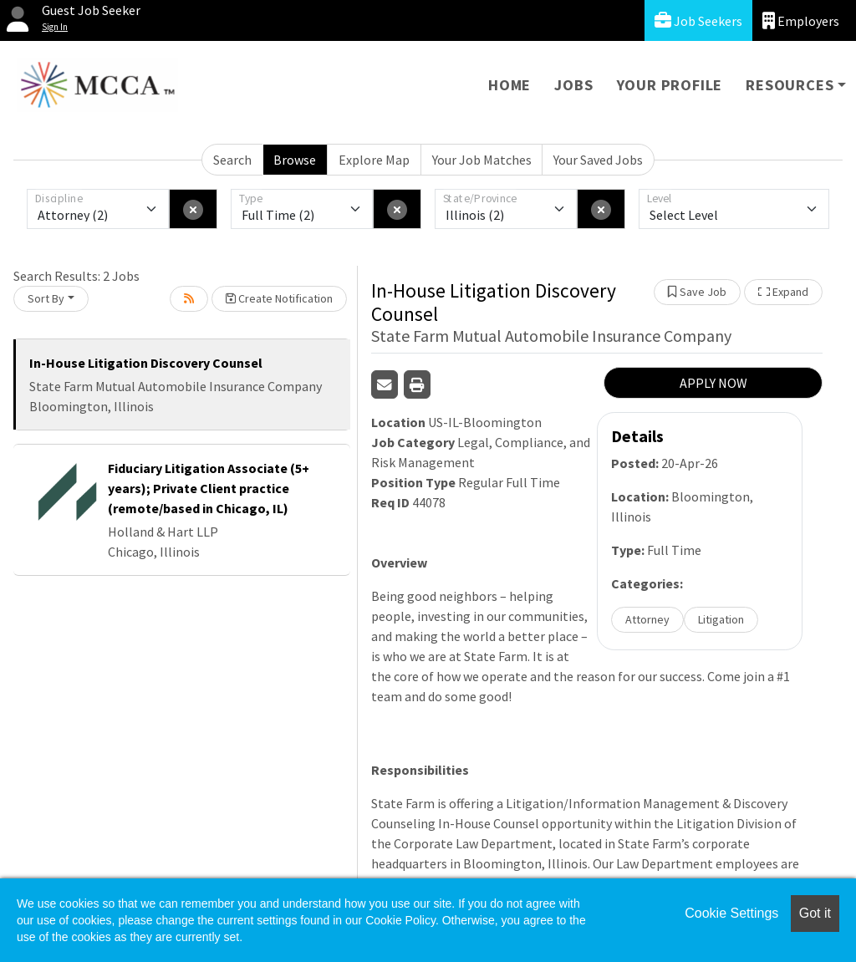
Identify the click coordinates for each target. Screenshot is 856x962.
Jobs (573, 84)
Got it (815, 913)
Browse (294, 159)
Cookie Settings (731, 913)
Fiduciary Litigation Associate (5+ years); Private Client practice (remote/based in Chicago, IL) (208, 488)
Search (232, 159)
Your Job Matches (482, 159)
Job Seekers (698, 20)
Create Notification (279, 298)
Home (509, 84)
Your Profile (670, 84)
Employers (800, 20)
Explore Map (374, 159)
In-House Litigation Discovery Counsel (145, 362)
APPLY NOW (713, 382)
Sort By (46, 298)
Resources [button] (789, 84)
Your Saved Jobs (598, 159)
